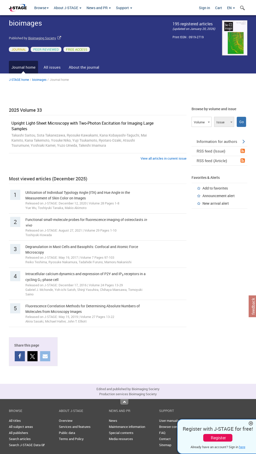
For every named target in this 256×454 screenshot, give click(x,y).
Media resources (121, 439)
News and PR (99, 7)
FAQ (162, 432)
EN (231, 7)
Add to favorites (215, 188)
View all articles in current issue (163, 158)
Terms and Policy (71, 439)
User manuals (169, 420)
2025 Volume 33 (25, 110)
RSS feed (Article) (221, 160)
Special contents (121, 432)
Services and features (75, 426)
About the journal (84, 67)
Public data (67, 432)
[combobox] (202, 122)
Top (124, 402)
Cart (218, 7)
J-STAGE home (19, 80)
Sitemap (165, 445)
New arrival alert (215, 203)
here (242, 447)
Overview (66, 420)
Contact (165, 439)
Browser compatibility (175, 426)
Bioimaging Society (42, 38)
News (113, 420)
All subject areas (21, 426)
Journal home (23, 67)
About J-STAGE (67, 7)
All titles (15, 420)
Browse (41, 7)
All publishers (18, 432)
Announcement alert (218, 195)
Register (218, 438)
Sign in (204, 7)
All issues (52, 67)
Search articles (20, 439)
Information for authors (221, 141)
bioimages (39, 80)
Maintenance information (127, 426)
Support (124, 7)
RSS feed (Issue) (221, 151)
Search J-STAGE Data (27, 445)
